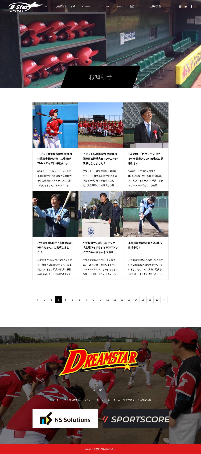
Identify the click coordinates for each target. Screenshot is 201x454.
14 (136, 300)
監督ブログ (135, 6)
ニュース (44, 6)
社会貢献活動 (154, 6)
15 (143, 300)
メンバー (85, 6)
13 (128, 300)
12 (121, 300)
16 (150, 300)
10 (107, 300)
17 (157, 300)
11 (114, 300)
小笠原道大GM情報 (65, 6)
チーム (120, 6)
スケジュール (103, 6)
